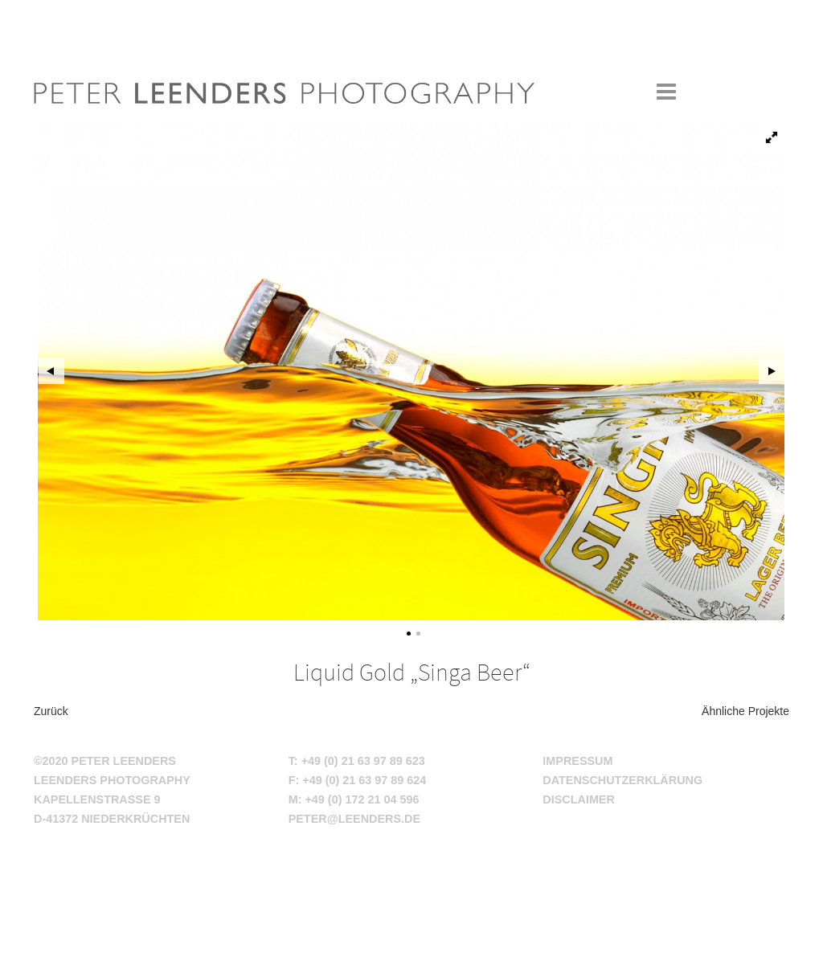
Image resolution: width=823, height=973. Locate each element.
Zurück (51, 711)
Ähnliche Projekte (745, 711)
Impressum (577, 760)
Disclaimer (579, 799)
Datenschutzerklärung (622, 780)
